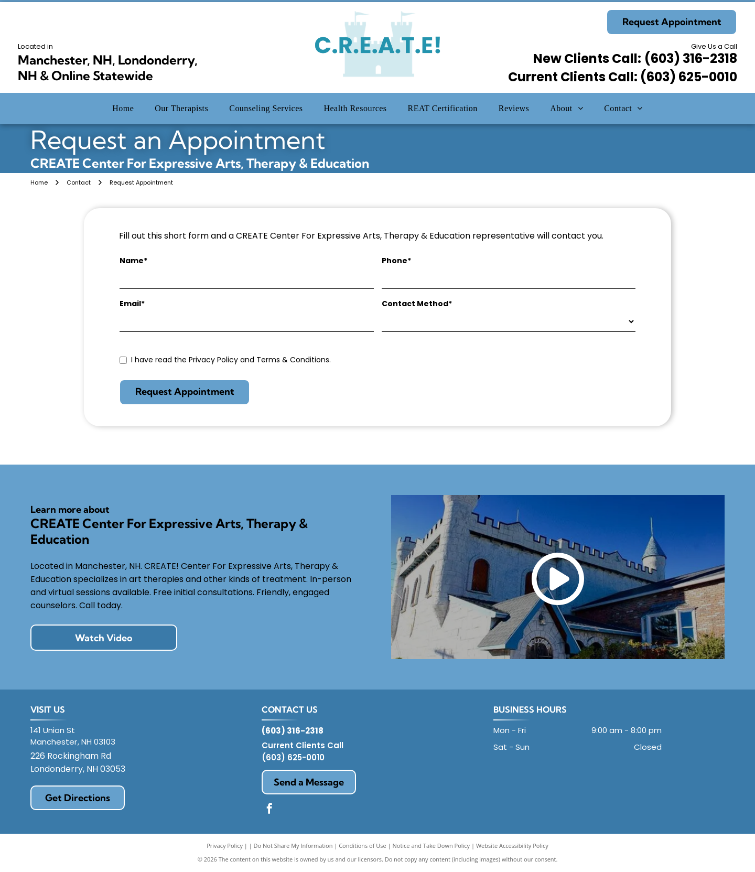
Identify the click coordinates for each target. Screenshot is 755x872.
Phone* (396, 260)
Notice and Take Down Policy (431, 845)
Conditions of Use (362, 845)
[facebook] (269, 810)
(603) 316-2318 (690, 58)
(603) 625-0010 (293, 757)
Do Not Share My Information (293, 845)
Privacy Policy (225, 845)
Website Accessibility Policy (512, 845)
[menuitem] (123, 108)
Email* (132, 303)
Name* (133, 260)
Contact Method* (417, 303)
